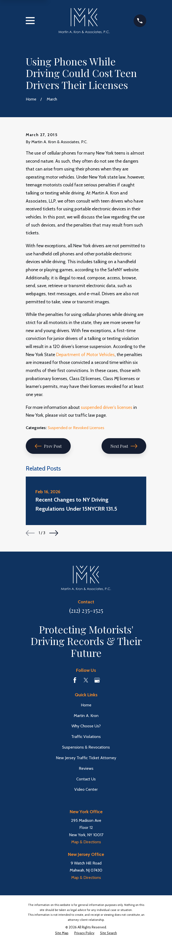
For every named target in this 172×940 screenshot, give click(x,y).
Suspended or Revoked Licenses (76, 427)
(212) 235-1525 (86, 610)
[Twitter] (86, 680)
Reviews (86, 768)
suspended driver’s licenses (106, 407)
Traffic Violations (86, 736)
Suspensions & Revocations (86, 747)
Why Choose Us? (86, 726)
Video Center (86, 789)
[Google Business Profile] (97, 680)
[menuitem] (61, 933)
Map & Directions (86, 841)
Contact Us (86, 779)
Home (86, 705)
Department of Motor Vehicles (85, 354)
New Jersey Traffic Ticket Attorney (86, 757)
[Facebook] (75, 680)
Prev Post (48, 446)
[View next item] (53, 533)
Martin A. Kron (86, 715)
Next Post (123, 446)
